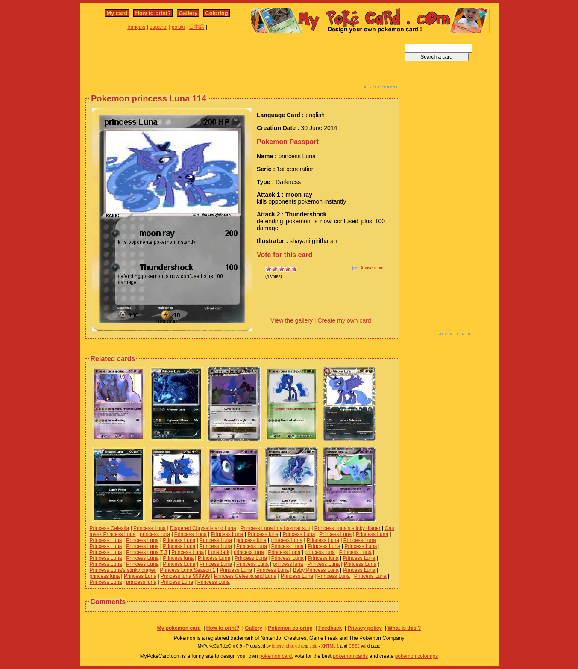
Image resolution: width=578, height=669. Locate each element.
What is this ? (404, 628)
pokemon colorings (416, 656)
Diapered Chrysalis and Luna (203, 528)
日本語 (196, 27)
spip (313, 646)
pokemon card (275, 656)
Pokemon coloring (290, 628)
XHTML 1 (330, 646)
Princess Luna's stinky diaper (347, 528)
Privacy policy (364, 628)
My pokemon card (179, 628)
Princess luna (263, 534)
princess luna (155, 534)
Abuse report (373, 268)
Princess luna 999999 (185, 576)
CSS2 (354, 646)
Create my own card (344, 320)
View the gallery (291, 320)
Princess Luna (149, 528)
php (289, 646)
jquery (278, 646)
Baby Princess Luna (316, 570)
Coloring (216, 13)
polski (178, 27)
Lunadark (218, 552)
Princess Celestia (109, 528)
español (158, 27)
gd (297, 646)
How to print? (153, 13)
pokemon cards (350, 656)
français (136, 27)
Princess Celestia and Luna (245, 576)
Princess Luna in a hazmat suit (275, 528)
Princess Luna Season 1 (187, 570)
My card (116, 13)
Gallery (188, 13)
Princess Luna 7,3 (146, 552)
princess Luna (286, 540)
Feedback (330, 628)
